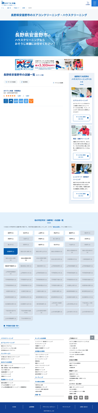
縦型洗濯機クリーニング (7, 382)
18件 (19, 96)
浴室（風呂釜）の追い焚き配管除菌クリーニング (13, 367)
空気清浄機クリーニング (41, 374)
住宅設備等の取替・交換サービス (77, 378)
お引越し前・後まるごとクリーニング (10, 356)
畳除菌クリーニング (40, 369)
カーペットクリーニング (41, 359)
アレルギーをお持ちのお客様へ (77, 354)
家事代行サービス (73, 374)
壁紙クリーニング (39, 363)
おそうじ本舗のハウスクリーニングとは (79, 341)
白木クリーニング (39, 367)
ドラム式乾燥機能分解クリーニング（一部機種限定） (14, 387)
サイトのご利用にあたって (75, 352)
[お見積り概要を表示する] (88, 3)
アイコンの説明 (59, 83)
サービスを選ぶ (12, 82)
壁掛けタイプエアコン (6, 346)
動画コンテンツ (73, 365)
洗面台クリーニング (6, 376)
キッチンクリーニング (40, 343)
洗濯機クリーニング (7, 379)
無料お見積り (56, 227)
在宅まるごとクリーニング (7, 359)
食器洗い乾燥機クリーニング (42, 348)
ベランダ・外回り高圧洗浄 (41, 389)
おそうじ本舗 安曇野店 (12, 91)
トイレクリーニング (6, 374)
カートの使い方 (73, 348)
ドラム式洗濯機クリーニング (8, 385)
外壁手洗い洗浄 (39, 385)
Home (14, 407)
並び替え (25, 82)
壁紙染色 (37, 361)
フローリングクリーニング (41, 354)
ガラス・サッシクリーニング (42, 365)
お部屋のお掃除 (40, 351)
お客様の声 (72, 367)
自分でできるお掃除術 (74, 363)
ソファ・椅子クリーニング (41, 356)
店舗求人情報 (72, 393)
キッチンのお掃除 (40, 338)
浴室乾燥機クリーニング (7, 372)
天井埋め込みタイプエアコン (8, 350)
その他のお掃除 (40, 381)
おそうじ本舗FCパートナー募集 (77, 391)
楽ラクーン (72, 380)
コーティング (39, 377)
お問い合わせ (84, 407)
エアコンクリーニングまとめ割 (8, 348)
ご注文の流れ (72, 346)
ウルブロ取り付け (5, 370)
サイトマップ (66, 407)
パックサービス (5, 353)
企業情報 (31, 407)
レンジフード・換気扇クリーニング (44, 341)
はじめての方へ (73, 343)
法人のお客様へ (73, 389)
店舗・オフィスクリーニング (76, 387)
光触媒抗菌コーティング (41, 387)
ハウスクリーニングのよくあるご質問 (78, 350)
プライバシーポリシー (49, 407)
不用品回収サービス (74, 376)
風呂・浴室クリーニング (7, 365)
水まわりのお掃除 (6, 362)
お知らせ (71, 356)
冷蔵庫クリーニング (40, 346)
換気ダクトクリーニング (41, 372)
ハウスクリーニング (7, 338)
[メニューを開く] (94, 3)
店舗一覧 (37, 395)
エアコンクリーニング (7, 343)
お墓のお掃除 (38, 391)
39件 (27, 96)
